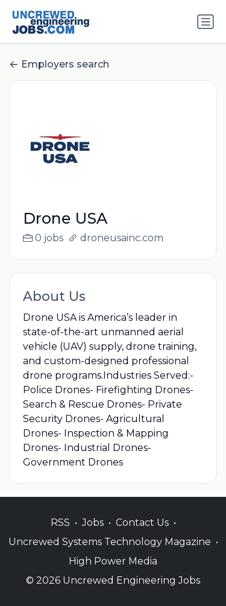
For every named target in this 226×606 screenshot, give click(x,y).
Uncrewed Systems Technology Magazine (109, 554)
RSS (60, 535)
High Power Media (113, 573)
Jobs (93, 535)
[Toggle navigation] (205, 21)
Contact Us (142, 535)
